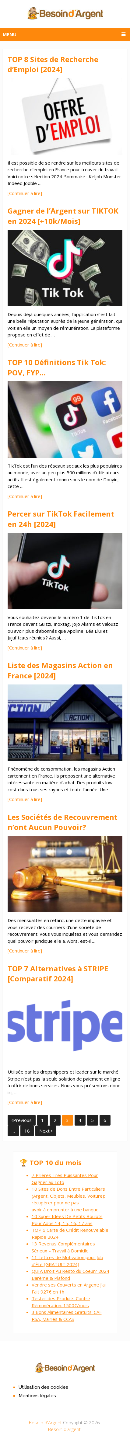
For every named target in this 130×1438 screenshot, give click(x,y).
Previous (22, 1120)
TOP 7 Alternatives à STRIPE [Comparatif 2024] (58, 973)
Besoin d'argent (64, 1429)
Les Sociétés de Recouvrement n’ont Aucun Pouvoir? (63, 822)
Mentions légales (37, 1395)
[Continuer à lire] (25, 193)
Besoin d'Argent (45, 1422)
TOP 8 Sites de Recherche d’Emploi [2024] (53, 64)
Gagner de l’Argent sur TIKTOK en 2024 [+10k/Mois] (63, 216)
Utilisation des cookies (43, 1387)
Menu (9, 34)
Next (45, 1131)
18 (27, 1131)
